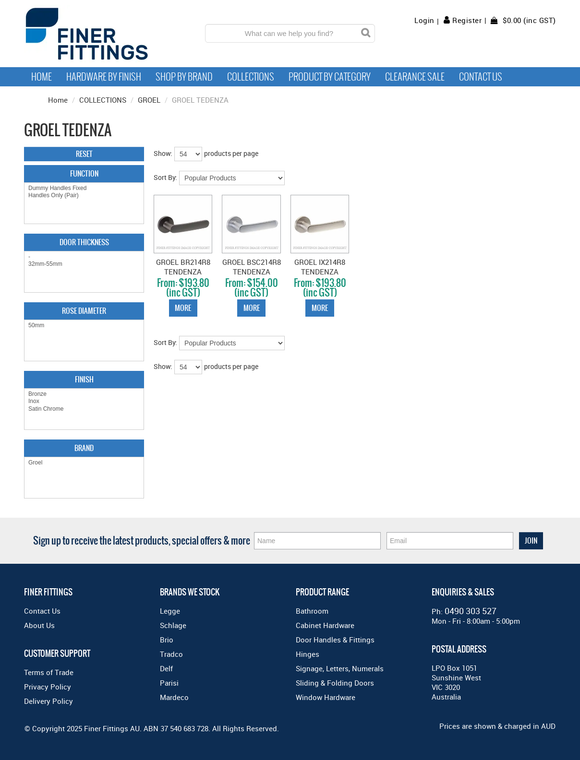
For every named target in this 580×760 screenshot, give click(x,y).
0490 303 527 (470, 611)
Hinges (307, 654)
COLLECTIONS (102, 100)
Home (41, 77)
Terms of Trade (48, 672)
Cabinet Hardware (325, 625)
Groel (84, 462)
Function (84, 173)
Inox (84, 401)
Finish (84, 379)
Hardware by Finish (103, 77)
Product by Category (330, 77)
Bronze (84, 394)
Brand (84, 447)
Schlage (173, 625)
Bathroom (312, 611)
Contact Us (480, 77)
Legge (170, 611)
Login (424, 20)
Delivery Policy (48, 701)
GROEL (149, 100)
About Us (39, 625)
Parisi (169, 683)
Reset (84, 153)
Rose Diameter (84, 310)
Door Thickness (84, 242)
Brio (166, 639)
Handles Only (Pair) (84, 195)
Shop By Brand (184, 77)
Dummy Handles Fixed (84, 188)
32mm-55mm (84, 264)
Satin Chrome (84, 409)
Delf (166, 668)
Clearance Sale (415, 77)
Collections (250, 77)
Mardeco (174, 697)
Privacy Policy (47, 686)
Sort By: (165, 177)
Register (467, 20)
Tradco (171, 654)
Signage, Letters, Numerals (340, 668)
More (183, 307)
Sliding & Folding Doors (335, 683)
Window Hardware (325, 697)
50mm (84, 325)
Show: (163, 153)
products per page (231, 153)
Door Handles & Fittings (335, 639)
